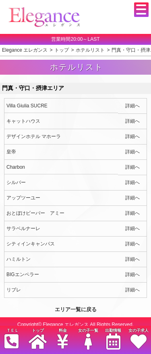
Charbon (15, 167)
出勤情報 (113, 339)
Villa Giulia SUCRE (27, 106)
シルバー (16, 182)
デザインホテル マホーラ (33, 136)
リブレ (13, 290)
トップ (37, 339)
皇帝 (11, 152)
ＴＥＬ (12, 339)
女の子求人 (138, 339)
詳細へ (132, 106)
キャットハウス (23, 121)
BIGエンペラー (22, 274)
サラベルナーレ (23, 228)
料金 (62, 339)
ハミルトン (18, 259)
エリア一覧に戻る (76, 309)
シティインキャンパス (30, 244)
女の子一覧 (87, 339)
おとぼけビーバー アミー (35, 213)
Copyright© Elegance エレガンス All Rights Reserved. (75, 324)
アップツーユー (23, 198)
